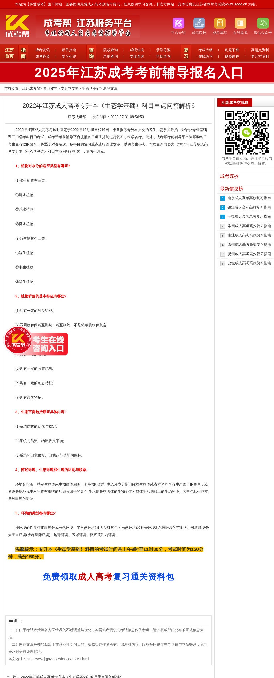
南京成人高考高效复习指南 (249, 198)
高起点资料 (260, 50)
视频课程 (232, 56)
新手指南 (69, 50)
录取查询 (110, 56)
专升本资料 (260, 56)
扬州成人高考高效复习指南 (249, 254)
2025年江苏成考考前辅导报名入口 (140, 72)
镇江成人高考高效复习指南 (249, 207)
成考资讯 (42, 50)
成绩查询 (137, 50)
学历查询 (163, 56)
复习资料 (50, 88)
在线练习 (205, 56)
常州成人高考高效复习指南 (249, 226)
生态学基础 (91, 88)
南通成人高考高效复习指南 (249, 235)
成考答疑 (42, 56)
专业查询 (137, 56)
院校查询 (110, 50)
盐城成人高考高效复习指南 (249, 263)
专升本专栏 (70, 88)
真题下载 (232, 50)
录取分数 (163, 50)
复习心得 (69, 56)
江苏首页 (9, 53)
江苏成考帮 (31, 88)
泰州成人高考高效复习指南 (249, 244)
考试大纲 (205, 50)
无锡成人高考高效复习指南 (249, 216)
